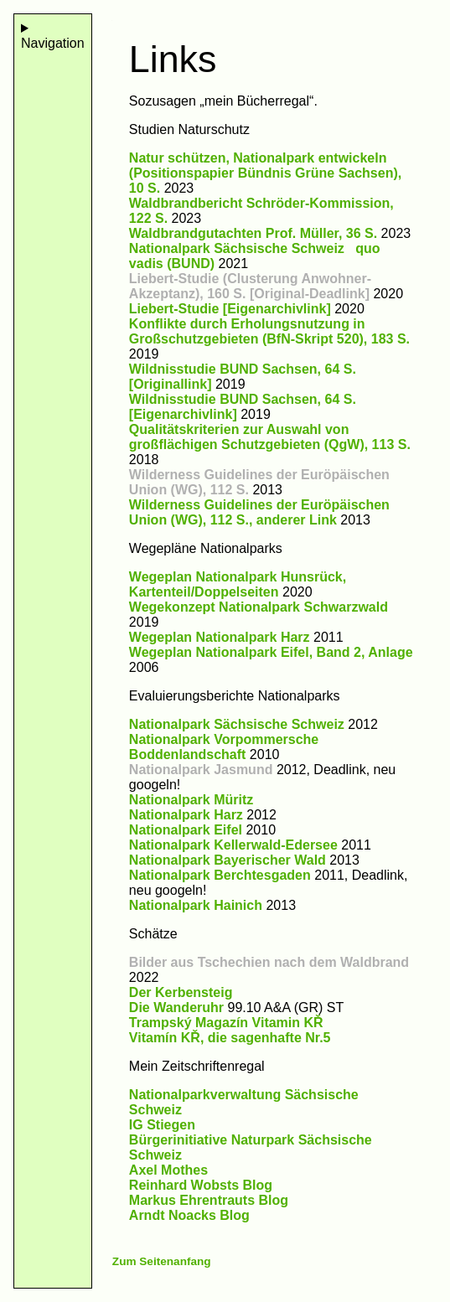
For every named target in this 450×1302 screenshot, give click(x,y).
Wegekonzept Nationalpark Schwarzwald (258, 607)
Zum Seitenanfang (161, 1261)
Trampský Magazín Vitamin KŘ (226, 1022)
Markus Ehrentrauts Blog (208, 1200)
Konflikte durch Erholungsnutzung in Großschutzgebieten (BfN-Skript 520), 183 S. (269, 331)
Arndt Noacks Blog (189, 1215)
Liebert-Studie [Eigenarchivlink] (230, 309)
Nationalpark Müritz (191, 800)
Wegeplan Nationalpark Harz (219, 637)
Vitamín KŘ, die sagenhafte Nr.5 (230, 1038)
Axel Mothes (168, 1170)
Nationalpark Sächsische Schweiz (236, 724)
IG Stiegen (162, 1125)
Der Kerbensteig (181, 992)
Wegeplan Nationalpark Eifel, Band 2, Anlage (271, 652)
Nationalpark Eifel (185, 830)
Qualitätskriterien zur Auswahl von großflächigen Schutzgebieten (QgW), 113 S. (270, 437)
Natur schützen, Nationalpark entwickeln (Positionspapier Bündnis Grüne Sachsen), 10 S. (265, 173)
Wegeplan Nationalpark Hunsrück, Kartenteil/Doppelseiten (237, 584)
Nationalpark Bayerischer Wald (227, 860)
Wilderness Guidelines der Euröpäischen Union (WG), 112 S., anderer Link (259, 512)
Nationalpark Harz (186, 815)
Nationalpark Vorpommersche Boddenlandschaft (223, 747)
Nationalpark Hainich (195, 905)
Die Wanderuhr (176, 1007)
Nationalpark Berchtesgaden (220, 875)
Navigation (53, 43)
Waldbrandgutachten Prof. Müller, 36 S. (253, 233)
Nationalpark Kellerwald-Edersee (233, 845)
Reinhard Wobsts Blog (200, 1185)
